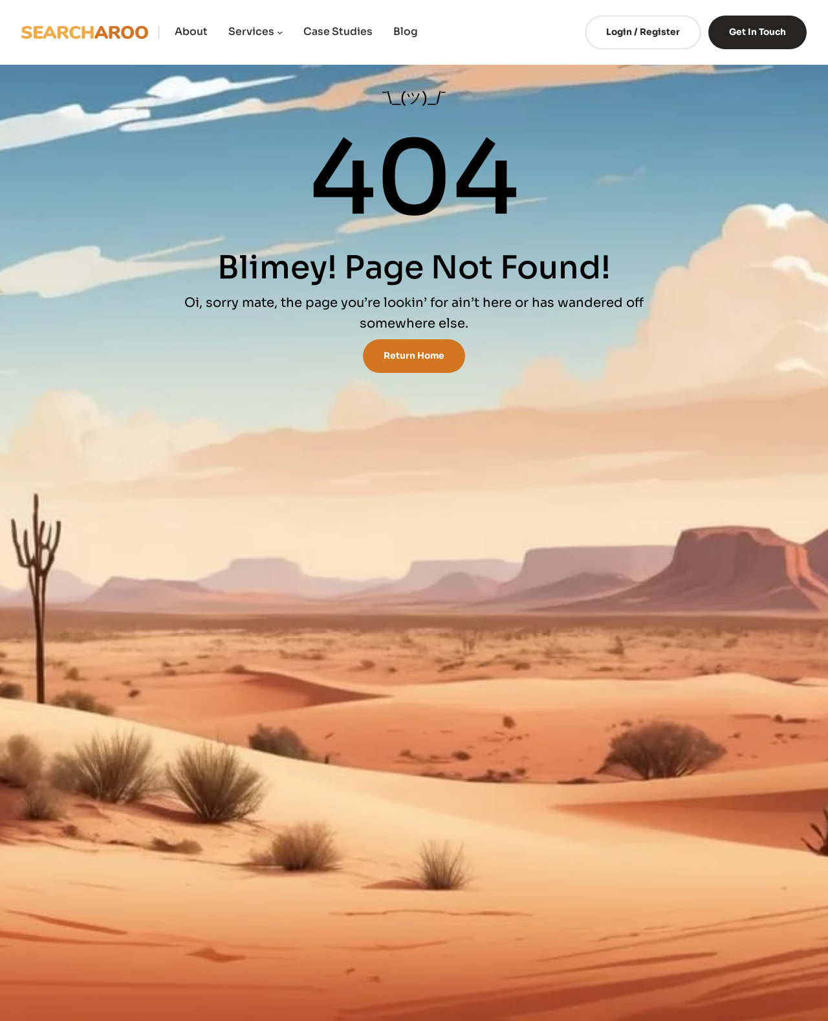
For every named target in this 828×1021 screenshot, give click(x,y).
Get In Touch (757, 32)
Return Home (414, 355)
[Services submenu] (280, 32)
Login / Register (643, 32)
